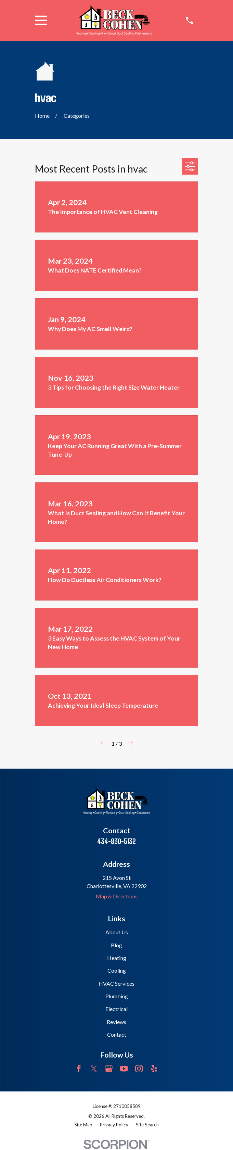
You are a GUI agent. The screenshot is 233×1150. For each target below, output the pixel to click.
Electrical (116, 1009)
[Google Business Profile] (109, 1068)
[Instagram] (139, 1068)
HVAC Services (116, 983)
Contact (116, 1034)
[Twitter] (94, 1068)
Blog (116, 945)
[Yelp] (154, 1068)
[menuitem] (83, 1125)
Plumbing (116, 996)
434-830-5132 (116, 840)
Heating (116, 958)
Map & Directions (117, 896)
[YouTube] (124, 1068)
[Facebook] (78, 1068)
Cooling (116, 970)
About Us (116, 932)
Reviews (116, 1022)
